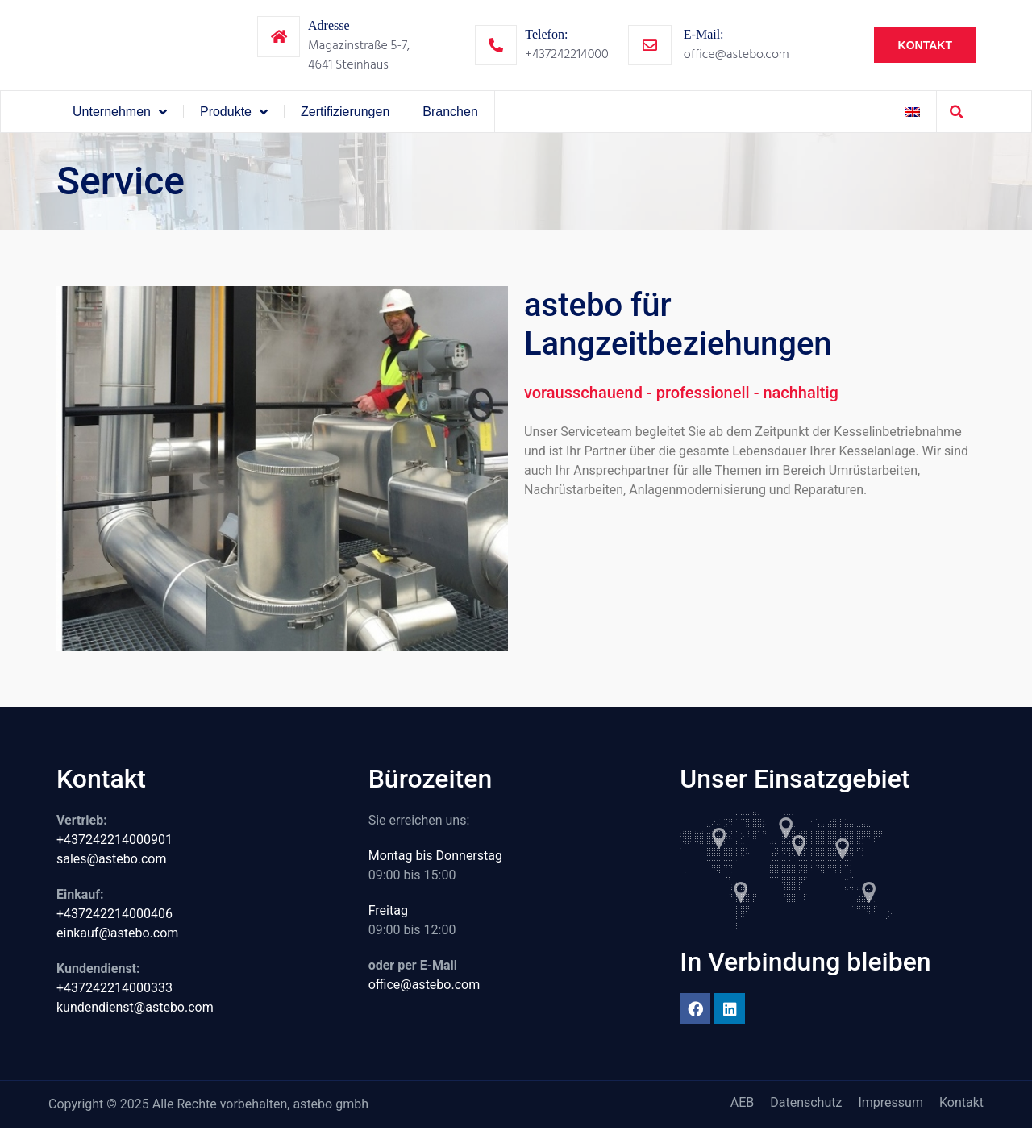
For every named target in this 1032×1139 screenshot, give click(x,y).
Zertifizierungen (345, 122)
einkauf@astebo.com (117, 943)
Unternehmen (120, 122)
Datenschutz (806, 1112)
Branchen (450, 122)
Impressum (890, 1112)
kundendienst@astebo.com (135, 1017)
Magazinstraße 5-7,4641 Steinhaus (359, 60)
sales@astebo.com (111, 869)
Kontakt (961, 1112)
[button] (956, 122)
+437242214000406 (114, 924)
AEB (742, 1112)
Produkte (234, 122)
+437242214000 (566, 58)
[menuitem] (912, 122)
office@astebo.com (736, 58)
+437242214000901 (114, 850)
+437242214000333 (114, 998)
